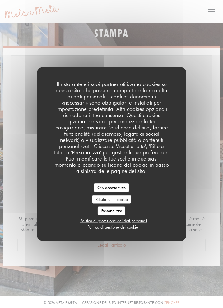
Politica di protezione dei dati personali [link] (113, 220)
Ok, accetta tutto (111, 187)
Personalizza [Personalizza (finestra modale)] (111, 210)
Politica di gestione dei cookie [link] (112, 226)
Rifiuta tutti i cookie (111, 199)
